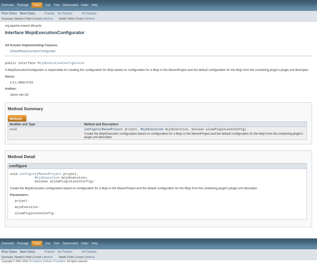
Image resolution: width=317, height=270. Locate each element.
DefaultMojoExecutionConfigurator (33, 51)
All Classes (89, 13)
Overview (7, 5)
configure (92, 130)
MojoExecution (151, 130)
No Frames (65, 13)
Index (84, 5)
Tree (56, 5)
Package (23, 5)
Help (94, 5)
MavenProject (112, 130)
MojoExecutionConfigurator (61, 63)
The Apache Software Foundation (47, 265)
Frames (49, 13)
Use (48, 5)
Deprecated (70, 5)
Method (48, 18)
